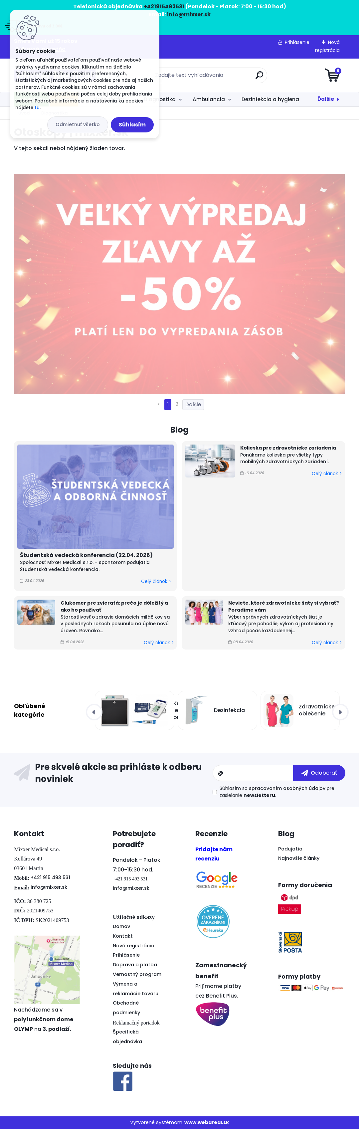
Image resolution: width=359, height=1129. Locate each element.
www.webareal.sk (206, 1122)
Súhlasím (132, 124)
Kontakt (123, 936)
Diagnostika (160, 99)
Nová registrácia (133, 945)
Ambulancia (209, 99)
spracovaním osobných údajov (287, 788)
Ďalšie (325, 98)
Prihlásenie (297, 42)
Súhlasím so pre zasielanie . (277, 792)
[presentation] (94, 712)
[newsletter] (319, 773)
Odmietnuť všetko (78, 124)
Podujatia (290, 849)
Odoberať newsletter (113, 773)
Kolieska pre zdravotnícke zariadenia (288, 448)
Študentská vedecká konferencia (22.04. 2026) (86, 555)
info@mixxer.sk (49, 887)
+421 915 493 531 (50, 877)
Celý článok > (156, 581)
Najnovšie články (298, 858)
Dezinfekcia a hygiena (270, 99)
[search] (259, 77)
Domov (121, 926)
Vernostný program (137, 974)
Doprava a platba (135, 964)
